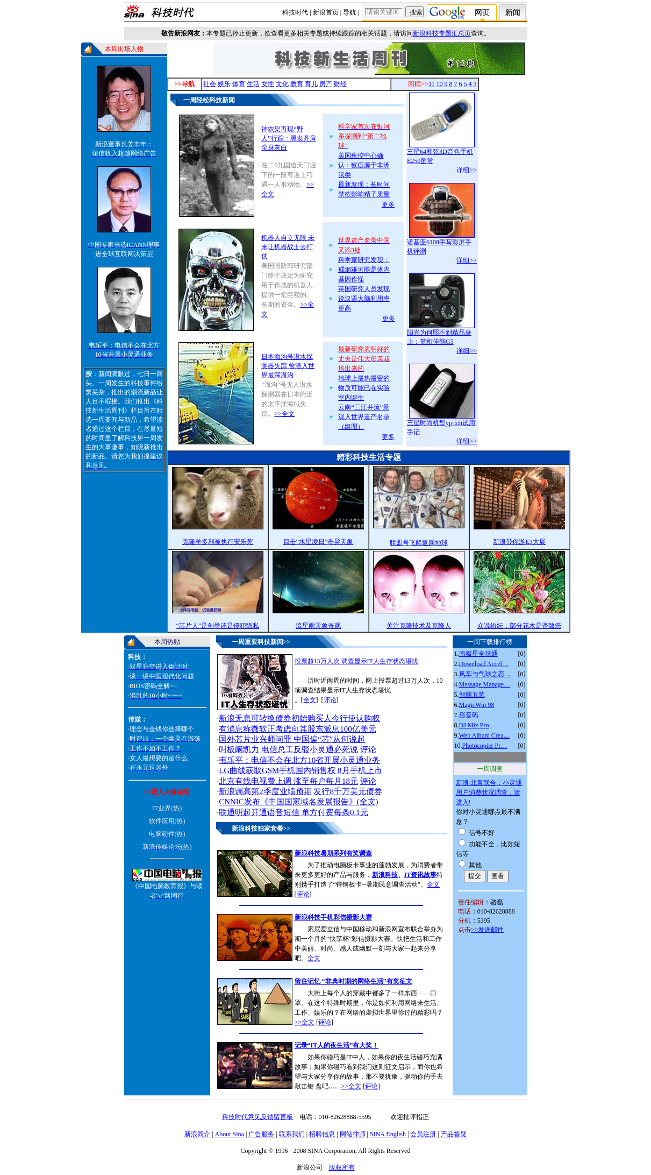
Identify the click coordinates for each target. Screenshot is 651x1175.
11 (431, 84)
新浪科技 (385, 875)
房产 (325, 84)
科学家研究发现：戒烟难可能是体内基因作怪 (364, 269)
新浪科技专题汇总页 (442, 33)
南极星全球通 (478, 653)
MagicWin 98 (477, 705)
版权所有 (342, 1167)
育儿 (311, 84)
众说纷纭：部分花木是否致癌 (519, 625)
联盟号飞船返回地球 (419, 543)
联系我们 (292, 1134)
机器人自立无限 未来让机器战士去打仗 (287, 247)
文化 (282, 84)
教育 (296, 84)
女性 (267, 84)
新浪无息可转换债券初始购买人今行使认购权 (299, 718)
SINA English (388, 1134)
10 (440, 84)
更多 (388, 204)
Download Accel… (484, 664)
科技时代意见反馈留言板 (257, 1117)
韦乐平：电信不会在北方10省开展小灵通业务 (299, 760)
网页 (482, 13)
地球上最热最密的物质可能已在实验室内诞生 (364, 387)
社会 (209, 84)
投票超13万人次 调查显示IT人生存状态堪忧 (356, 661)
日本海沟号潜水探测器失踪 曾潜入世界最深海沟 (287, 366)
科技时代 (295, 12)
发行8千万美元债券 (347, 791)
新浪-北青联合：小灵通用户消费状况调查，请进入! (489, 792)
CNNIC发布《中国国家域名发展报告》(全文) (298, 801)
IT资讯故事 (420, 875)
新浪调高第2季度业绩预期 (265, 791)
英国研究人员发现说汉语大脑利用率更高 (364, 298)
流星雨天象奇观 (318, 625)
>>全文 (284, 413)
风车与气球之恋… (485, 674)
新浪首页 (326, 12)
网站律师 (353, 1134)
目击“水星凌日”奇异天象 (318, 542)
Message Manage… (485, 684)
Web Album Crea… (484, 735)
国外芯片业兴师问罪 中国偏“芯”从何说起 (292, 739)
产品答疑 (454, 1134)
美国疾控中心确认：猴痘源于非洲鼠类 (364, 165)
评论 (330, 700)
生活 (253, 84)
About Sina (229, 1134)
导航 (349, 12)
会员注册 (423, 1134)
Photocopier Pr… (484, 745)
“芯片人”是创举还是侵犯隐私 (218, 625)
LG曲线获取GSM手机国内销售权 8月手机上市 (300, 770)
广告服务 (261, 1134)
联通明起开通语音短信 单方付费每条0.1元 (293, 812)
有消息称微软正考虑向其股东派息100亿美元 (297, 729)
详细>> (466, 170)
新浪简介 (197, 1134)
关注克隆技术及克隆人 (419, 625)
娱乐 (224, 84)
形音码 (468, 715)
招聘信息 (322, 1134)
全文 (309, 700)
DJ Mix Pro (474, 725)
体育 (238, 84)
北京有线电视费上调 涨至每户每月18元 (288, 781)
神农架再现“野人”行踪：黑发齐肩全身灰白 (288, 138)
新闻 (512, 13)
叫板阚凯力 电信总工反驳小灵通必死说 (288, 749)
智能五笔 (472, 694)
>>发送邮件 (487, 929)
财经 (340, 84)
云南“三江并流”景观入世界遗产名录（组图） (364, 417)
